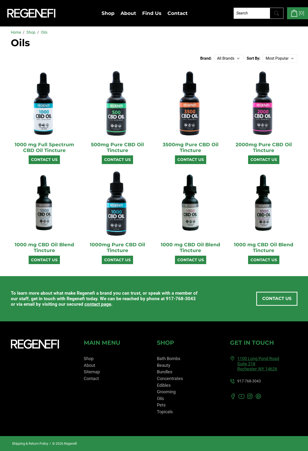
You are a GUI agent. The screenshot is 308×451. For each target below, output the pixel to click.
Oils (160, 398)
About (128, 13)
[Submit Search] (276, 13)
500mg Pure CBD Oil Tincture (117, 147)
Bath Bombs (168, 358)
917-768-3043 (181, 298)
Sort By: (253, 58)
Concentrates (170, 378)
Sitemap (92, 371)
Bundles (164, 371)
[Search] (252, 13)
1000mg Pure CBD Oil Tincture (117, 247)
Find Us (151, 13)
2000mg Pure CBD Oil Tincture (264, 147)
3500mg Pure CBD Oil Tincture (190, 147)
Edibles (164, 385)
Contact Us (44, 159)
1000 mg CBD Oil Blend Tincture (44, 247)
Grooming (166, 391)
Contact (177, 13)
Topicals (165, 411)
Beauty (163, 365)
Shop (108, 13)
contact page (97, 304)
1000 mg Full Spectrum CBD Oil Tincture (44, 147)
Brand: (206, 58)
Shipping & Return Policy (30, 443)
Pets (161, 404)
